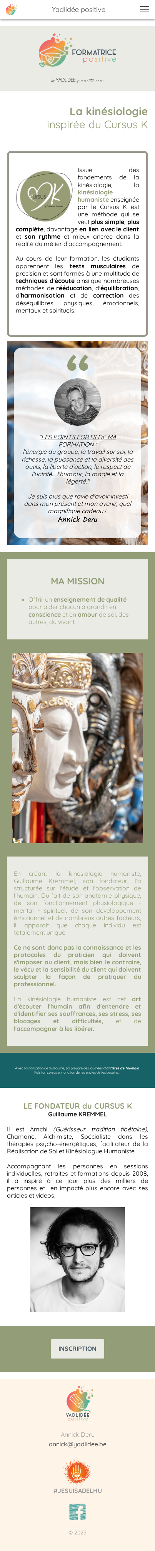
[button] (144, 9)
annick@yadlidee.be (78, 1444)
